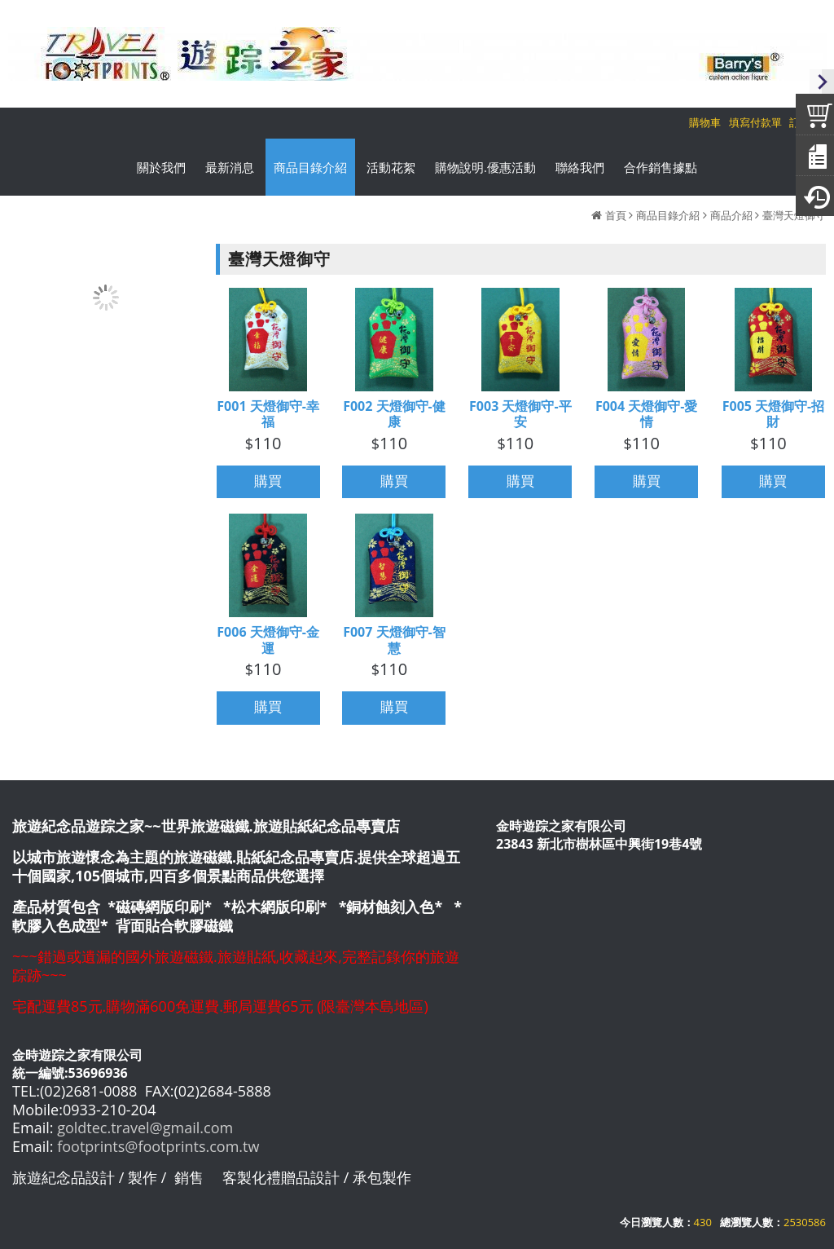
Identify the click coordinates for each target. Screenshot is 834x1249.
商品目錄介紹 (668, 215)
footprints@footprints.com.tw (158, 1146)
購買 (268, 481)
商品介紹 (731, 215)
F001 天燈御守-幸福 (268, 414)
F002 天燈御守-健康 (394, 414)
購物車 (705, 122)
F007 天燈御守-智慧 (394, 639)
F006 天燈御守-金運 (268, 639)
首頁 (615, 215)
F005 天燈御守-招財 (773, 414)
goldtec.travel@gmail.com (145, 1127)
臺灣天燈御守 (794, 215)
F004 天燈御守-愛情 (646, 414)
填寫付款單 (755, 122)
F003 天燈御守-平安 (520, 414)
